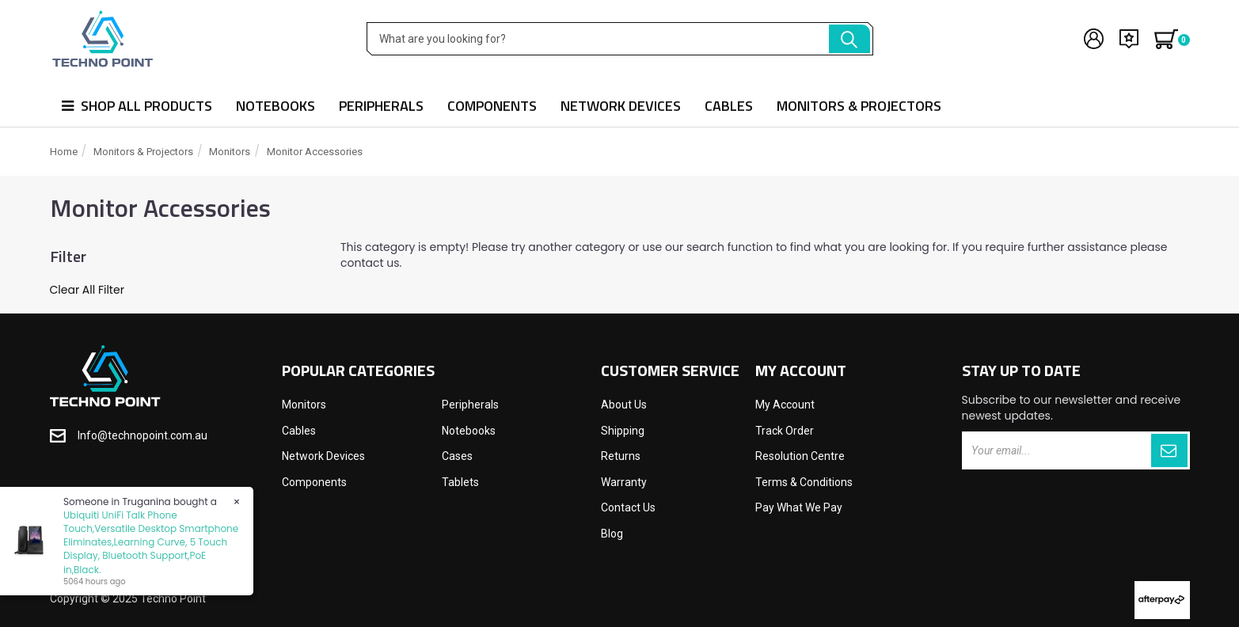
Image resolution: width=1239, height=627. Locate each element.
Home (64, 152)
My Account (785, 404)
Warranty (624, 482)
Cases (457, 456)
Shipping (622, 430)
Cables (729, 105)
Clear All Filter (87, 290)
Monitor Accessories (315, 152)
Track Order (784, 430)
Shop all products (137, 105)
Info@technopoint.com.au (142, 435)
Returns (620, 456)
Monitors (229, 152)
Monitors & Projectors (859, 105)
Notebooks (275, 105)
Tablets (460, 482)
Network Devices (621, 105)
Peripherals (381, 105)
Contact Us (628, 507)
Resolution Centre (800, 456)
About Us (624, 404)
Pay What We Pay (798, 507)
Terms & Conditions (804, 482)
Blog (612, 533)
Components (492, 105)
